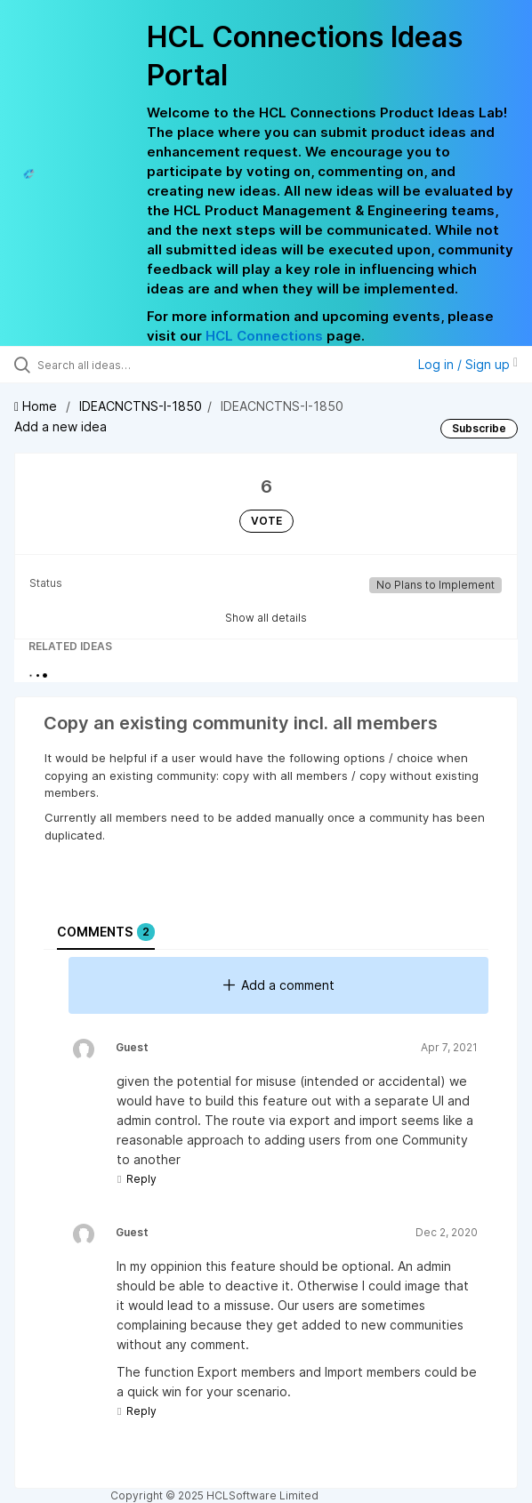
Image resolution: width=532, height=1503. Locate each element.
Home (37, 406)
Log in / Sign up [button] (468, 364)
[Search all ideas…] (138, 364)
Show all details (266, 617)
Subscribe (479, 428)
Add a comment (279, 985)
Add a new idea (60, 426)
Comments (106, 932)
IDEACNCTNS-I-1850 (140, 406)
